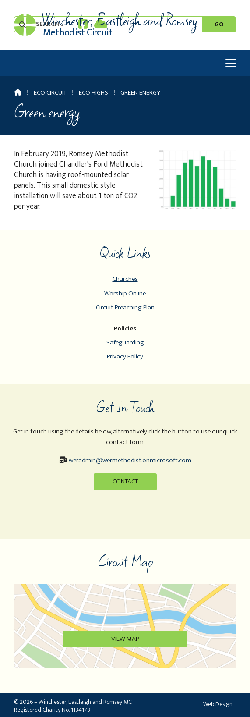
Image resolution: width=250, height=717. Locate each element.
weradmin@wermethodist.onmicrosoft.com (130, 460)
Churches (125, 278)
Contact (125, 481)
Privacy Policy (125, 356)
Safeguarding (125, 342)
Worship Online (125, 293)
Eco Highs (93, 92)
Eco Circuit (50, 92)
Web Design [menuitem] (217, 704)
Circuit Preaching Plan (125, 307)
